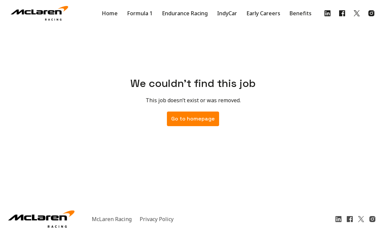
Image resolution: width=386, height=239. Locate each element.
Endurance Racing (185, 13)
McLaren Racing (112, 219)
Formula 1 (140, 13)
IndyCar (227, 13)
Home (110, 13)
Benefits (301, 13)
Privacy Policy (157, 219)
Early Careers (263, 13)
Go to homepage (193, 118)
